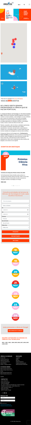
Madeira (21, 98)
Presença (4, 216)
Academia (18, 357)
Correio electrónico (4, 380)
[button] (12, 185)
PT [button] (19, 4)
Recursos (18, 360)
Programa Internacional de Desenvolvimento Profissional (21, 364)
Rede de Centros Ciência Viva (6, 368)
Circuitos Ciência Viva (4, 359)
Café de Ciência (3, 363)
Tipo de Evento (5, 220)
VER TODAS (15, 240)
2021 (10, 342)
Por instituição (15, 236)
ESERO (17, 359)
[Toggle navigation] (29, 4)
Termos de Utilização (5, 383)
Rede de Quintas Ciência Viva (6, 373)
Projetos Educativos (20, 361)
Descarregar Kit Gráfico (15, 330)
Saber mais (10, 181)
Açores (15, 98)
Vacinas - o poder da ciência (5, 364)
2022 (6, 342)
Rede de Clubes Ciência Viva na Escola (6, 370)
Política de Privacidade (5, 382)
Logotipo (2, 376)
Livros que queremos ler (5, 361)
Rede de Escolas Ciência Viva (6, 372)
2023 (3, 342)
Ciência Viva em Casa (4, 360)
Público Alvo (4, 225)
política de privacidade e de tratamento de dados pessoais (6, 405)
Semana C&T (2, 357)
